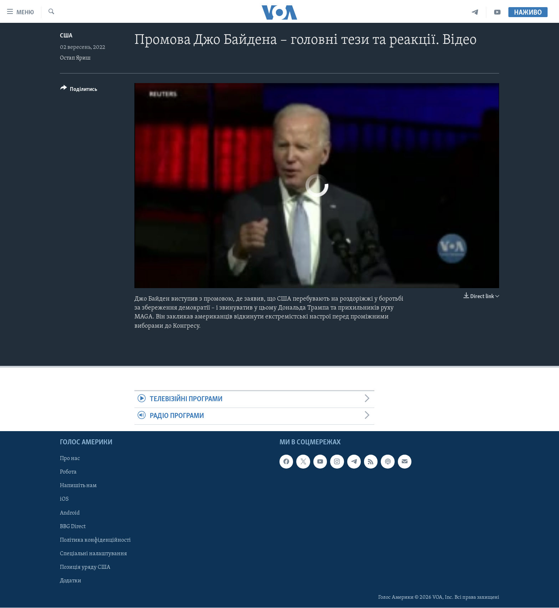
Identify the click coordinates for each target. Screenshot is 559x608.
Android (70, 513)
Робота (68, 472)
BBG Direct (73, 527)
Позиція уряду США (85, 567)
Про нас (70, 459)
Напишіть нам (78, 486)
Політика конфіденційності (95, 540)
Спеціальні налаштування (93, 554)
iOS (64, 499)
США (66, 35)
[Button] (78, 90)
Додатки (70, 581)
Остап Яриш (75, 58)
